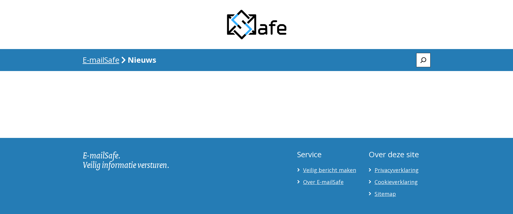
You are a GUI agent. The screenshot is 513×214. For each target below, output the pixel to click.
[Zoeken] (423, 60)
